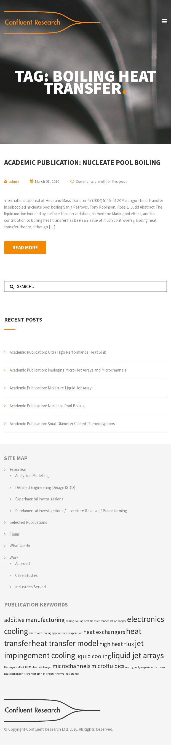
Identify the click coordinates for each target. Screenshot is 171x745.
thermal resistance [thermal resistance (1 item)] (67, 673)
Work (14, 557)
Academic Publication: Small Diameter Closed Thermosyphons (62, 423)
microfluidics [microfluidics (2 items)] (107, 666)
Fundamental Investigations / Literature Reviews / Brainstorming (71, 510)
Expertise (18, 469)
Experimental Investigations (39, 499)
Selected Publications (28, 522)
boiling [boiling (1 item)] (69, 621)
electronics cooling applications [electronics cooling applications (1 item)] (48, 633)
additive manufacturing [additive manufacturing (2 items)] (34, 620)
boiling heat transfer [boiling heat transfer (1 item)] (87, 621)
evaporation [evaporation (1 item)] (75, 633)
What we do (20, 545)
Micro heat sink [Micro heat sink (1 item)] (32, 673)
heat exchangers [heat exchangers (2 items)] (104, 632)
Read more (25, 247)
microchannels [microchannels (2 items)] (71, 666)
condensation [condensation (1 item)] (109, 621)
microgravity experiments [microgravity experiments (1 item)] (141, 667)
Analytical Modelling (32, 475)
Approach (23, 563)
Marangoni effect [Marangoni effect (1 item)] (14, 667)
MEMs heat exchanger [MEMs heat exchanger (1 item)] (38, 667)
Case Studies (26, 575)
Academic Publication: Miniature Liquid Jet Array (51, 387)
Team (14, 534)
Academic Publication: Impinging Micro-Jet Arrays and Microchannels (68, 370)
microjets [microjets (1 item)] (49, 673)
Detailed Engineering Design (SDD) (45, 487)
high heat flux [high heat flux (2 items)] (116, 644)
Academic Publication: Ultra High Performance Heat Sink (58, 352)
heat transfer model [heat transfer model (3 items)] (65, 643)
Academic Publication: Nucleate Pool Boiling (82, 162)
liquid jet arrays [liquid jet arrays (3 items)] (138, 655)
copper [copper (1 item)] (122, 621)
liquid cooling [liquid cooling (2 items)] (93, 656)
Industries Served (30, 586)
